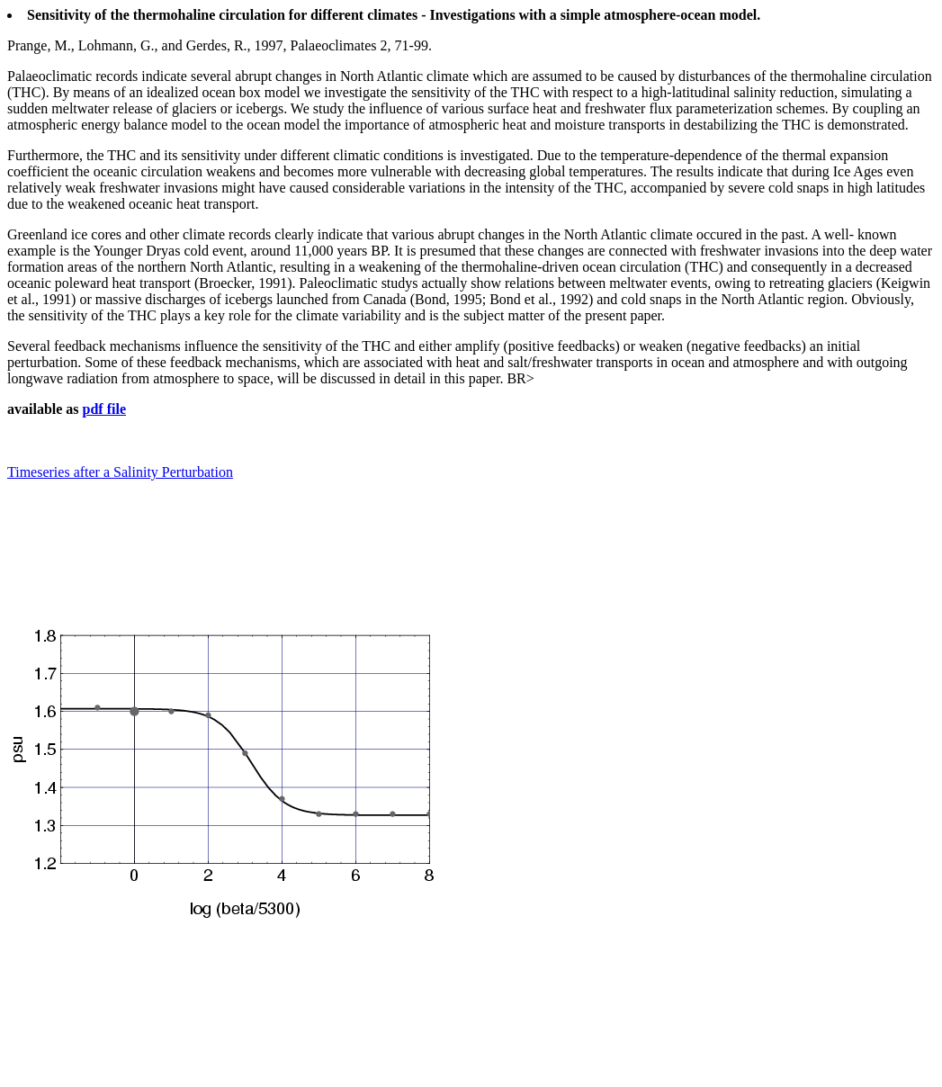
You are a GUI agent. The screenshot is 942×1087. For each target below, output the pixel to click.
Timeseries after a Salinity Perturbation (120, 472)
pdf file (104, 409)
